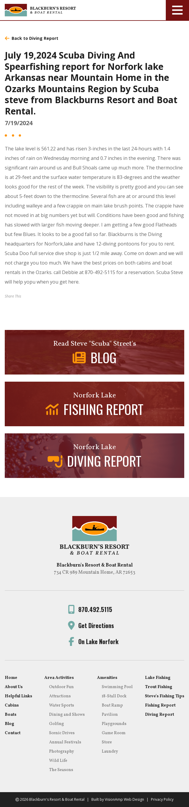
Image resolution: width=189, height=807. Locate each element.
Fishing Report (160, 705)
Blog (9, 724)
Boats (10, 715)
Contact (13, 733)
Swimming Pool (117, 687)
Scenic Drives (62, 733)
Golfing (56, 724)
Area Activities (59, 678)
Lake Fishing (158, 678)
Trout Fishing (158, 687)
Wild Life (58, 761)
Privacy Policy (162, 799)
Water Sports (61, 705)
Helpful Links (18, 696)
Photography (61, 751)
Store (107, 742)
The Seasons (61, 770)
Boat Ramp (112, 705)
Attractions (60, 696)
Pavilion (110, 715)
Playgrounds (114, 724)
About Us (14, 687)
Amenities (107, 678)
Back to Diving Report (31, 38)
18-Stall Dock (114, 696)
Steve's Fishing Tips (164, 696)
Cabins (12, 705)
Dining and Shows (67, 715)
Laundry (110, 751)
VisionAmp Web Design (124, 799)
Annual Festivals (65, 742)
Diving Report (159, 715)
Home (11, 678)
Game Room (114, 733)
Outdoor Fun (61, 687)
